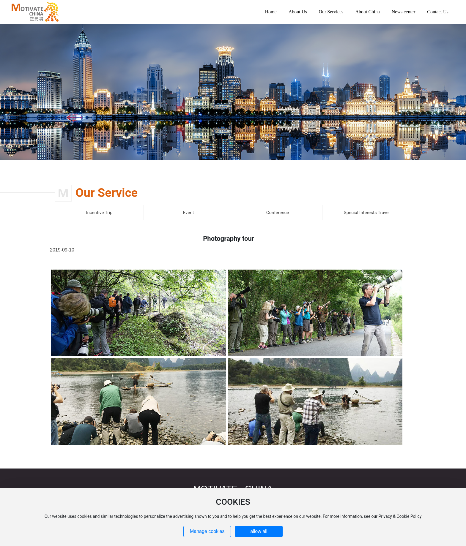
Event (188, 212)
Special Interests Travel (367, 212)
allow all (258, 531)
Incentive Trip (99, 212)
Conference (277, 212)
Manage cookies (207, 531)
